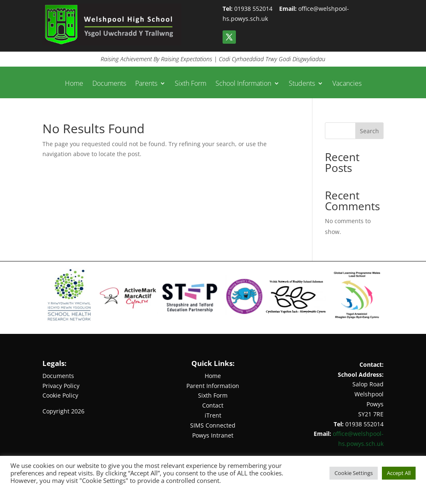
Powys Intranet (212, 435)
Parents (146, 84)
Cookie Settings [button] (353, 473)
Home (74, 84)
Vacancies (347, 84)
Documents (109, 84)
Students (302, 84)
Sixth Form (190, 84)
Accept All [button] (399, 473)
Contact (212, 405)
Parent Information (212, 386)
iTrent (213, 415)
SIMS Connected (212, 425)
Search (369, 131)
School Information (243, 84)
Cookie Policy (60, 395)
